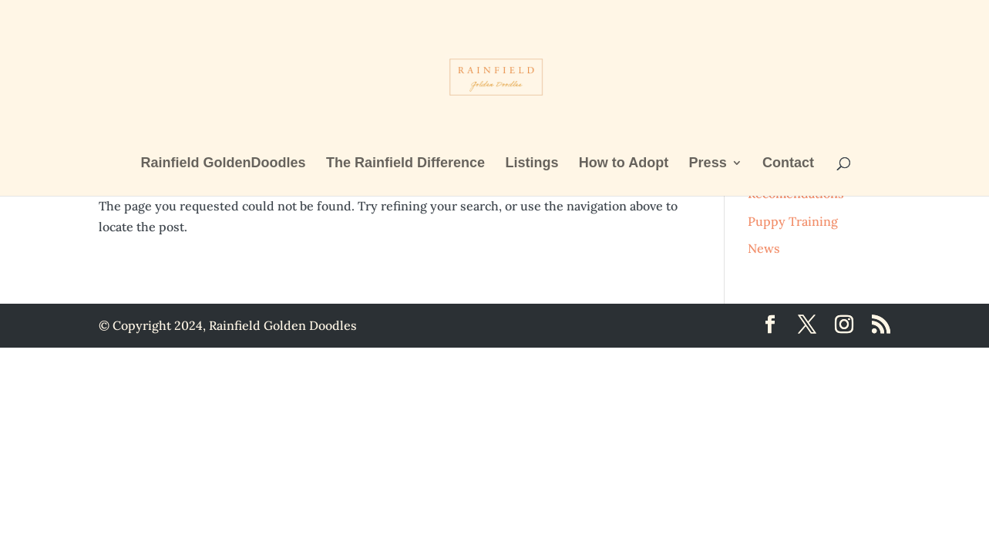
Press (708, 163)
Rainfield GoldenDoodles (222, 163)
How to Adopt (623, 163)
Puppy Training (793, 221)
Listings (531, 163)
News (764, 248)
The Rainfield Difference (405, 163)
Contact (788, 163)
